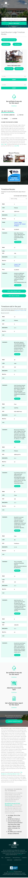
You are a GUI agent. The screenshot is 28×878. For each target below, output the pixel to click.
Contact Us (24, 858)
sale (5, 144)
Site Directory (7, 858)
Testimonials (9, 860)
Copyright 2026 (11, 872)
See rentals (16, 44)
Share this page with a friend (9, 122)
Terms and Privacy (16, 858)
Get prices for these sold (20, 311)
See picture (17, 354)
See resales (5, 44)
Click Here (14, 106)
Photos (20, 115)
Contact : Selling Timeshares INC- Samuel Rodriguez (19, 224)
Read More (19, 855)
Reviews (4, 119)
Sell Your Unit (19, 68)
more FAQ (16, 146)
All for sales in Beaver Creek (14, 291)
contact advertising (14, 722)
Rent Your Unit (9, 68)
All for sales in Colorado (14, 296)
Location (13, 119)
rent (2, 144)
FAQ (2, 858)
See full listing (17, 242)
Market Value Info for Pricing (9, 39)
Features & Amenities (8, 115)
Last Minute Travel (17, 860)
